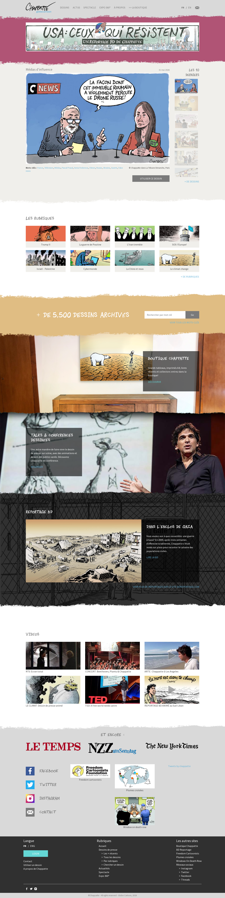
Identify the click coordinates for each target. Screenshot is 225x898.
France (40, 168)
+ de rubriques (190, 276)
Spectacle (89, 7)
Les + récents (111, 853)
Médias (57, 168)
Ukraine (106, 168)
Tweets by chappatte (179, 766)
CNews (92, 168)
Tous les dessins (112, 857)
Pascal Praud (67, 168)
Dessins (64, 7)
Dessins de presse (108, 849)
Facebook (186, 875)
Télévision (48, 168)
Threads (185, 879)
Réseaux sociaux (184, 864)
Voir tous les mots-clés (184, 322)
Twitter (185, 872)
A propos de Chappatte (35, 868)
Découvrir (154, 381)
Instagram (186, 868)
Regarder (37, 466)
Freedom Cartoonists (187, 853)
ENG (32, 845)
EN (189, 7)
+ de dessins (192, 181)
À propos (119, 7)
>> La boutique (138, 7)
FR (182, 7)
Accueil (102, 845)
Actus (76, 7)
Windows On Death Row (189, 860)
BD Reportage (183, 849)
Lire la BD (152, 557)
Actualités (104, 868)
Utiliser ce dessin (151, 178)
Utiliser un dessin (32, 865)
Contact (27, 861)
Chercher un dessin (114, 864)
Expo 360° (104, 7)
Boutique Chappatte (187, 845)
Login (35, 853)
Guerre (114, 168)
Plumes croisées (185, 857)
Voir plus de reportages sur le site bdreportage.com (166, 586)
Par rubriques (111, 860)
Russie (99, 168)
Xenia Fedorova (81, 168)
